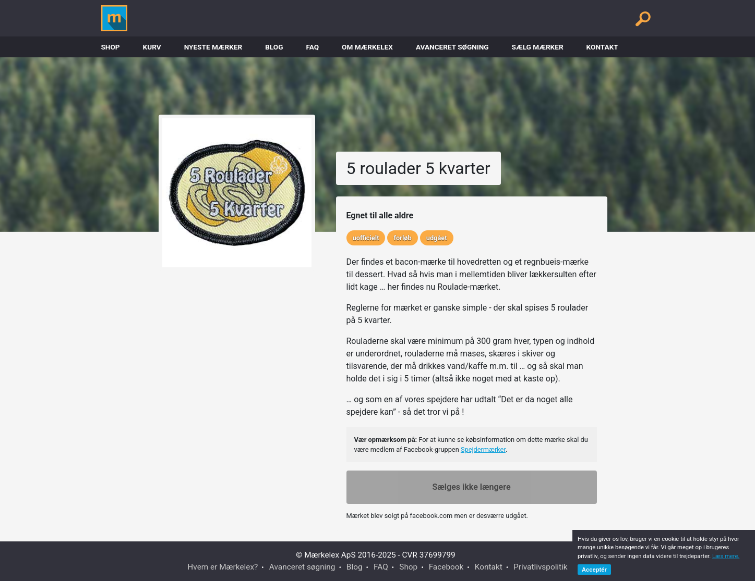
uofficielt (366, 238)
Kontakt (602, 47)
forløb (402, 238)
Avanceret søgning (452, 47)
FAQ (312, 47)
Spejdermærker (483, 449)
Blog (274, 47)
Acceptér (594, 569)
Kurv (152, 47)
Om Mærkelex (367, 47)
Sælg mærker (538, 47)
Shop (110, 47)
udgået (436, 238)
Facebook (446, 567)
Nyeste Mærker (213, 47)
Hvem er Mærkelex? (222, 567)
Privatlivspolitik (540, 567)
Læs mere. (725, 556)
